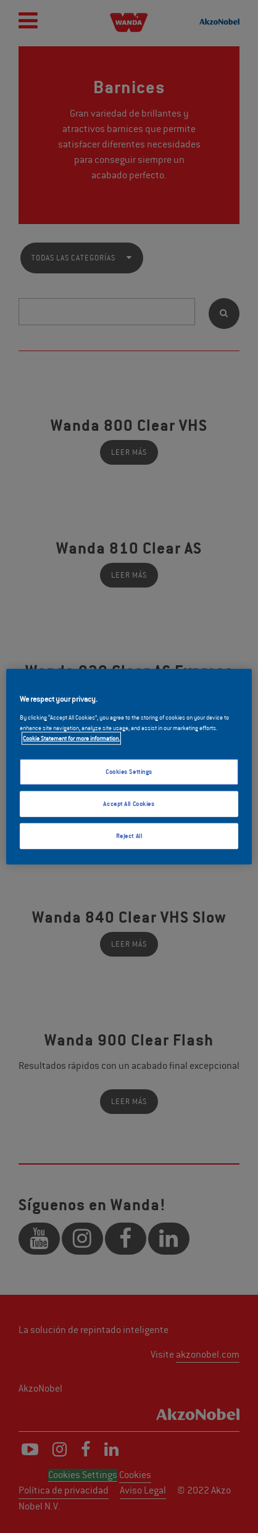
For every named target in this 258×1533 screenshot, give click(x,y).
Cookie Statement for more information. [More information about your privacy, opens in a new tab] (71, 738)
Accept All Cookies (128, 803)
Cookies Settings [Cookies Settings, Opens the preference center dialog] (129, 772)
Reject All (129, 835)
